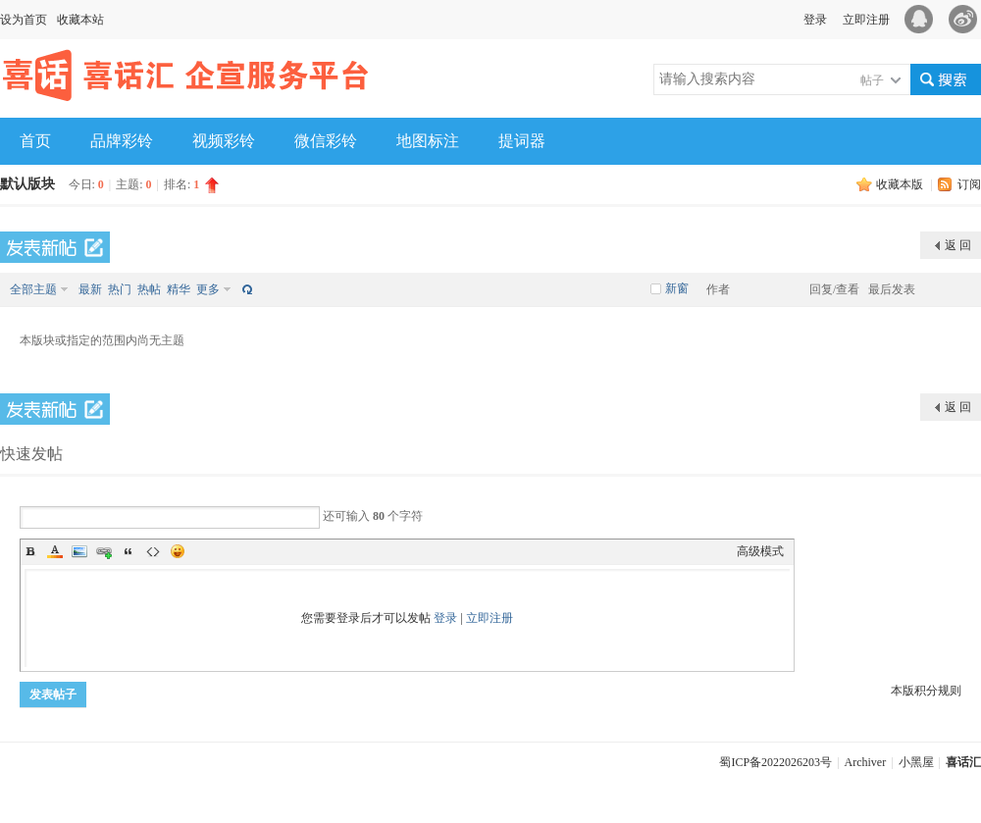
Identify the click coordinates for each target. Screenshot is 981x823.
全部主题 (33, 289)
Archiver (866, 762)
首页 (35, 140)
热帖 (149, 289)
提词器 (521, 140)
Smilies (177, 551)
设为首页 (23, 19)
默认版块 (27, 184)
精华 (178, 289)
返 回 (958, 245)
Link (104, 551)
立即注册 (866, 19)
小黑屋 (916, 762)
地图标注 (427, 140)
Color (55, 551)
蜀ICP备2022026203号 (775, 762)
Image (79, 551)
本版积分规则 (926, 690)
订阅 (969, 184)
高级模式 (760, 551)
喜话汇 (963, 762)
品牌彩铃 (121, 140)
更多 (208, 289)
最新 (90, 289)
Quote (128, 551)
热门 (119, 289)
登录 (815, 19)
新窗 (677, 288)
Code (153, 551)
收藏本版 (901, 184)
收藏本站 (80, 19)
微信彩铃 (325, 140)
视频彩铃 (223, 140)
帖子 (872, 80)
